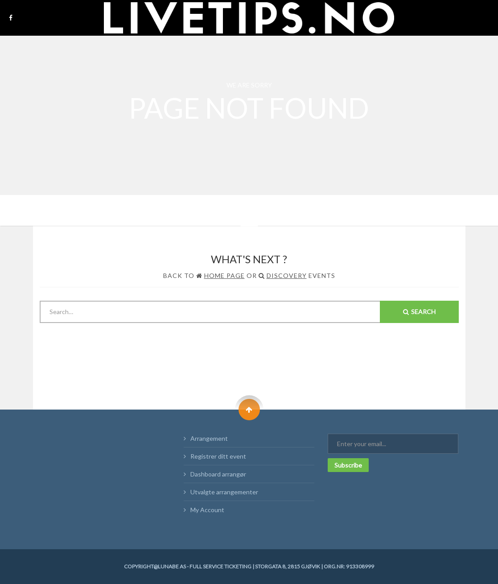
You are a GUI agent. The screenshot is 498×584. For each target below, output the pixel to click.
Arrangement (209, 438)
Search (419, 311)
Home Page (224, 275)
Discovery (287, 275)
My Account (207, 510)
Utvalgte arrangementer (224, 492)
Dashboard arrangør (218, 474)
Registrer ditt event (218, 456)
